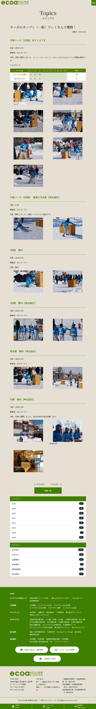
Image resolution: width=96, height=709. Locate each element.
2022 (48, 518)
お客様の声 (51, 632)
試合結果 (48, 574)
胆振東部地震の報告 (53, 639)
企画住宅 (41, 612)
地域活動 (41, 639)
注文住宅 (33, 612)
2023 (48, 513)
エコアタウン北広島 (69, 608)
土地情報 (33, 605)
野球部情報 (48, 569)
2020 (48, 527)
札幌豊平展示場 (63, 622)
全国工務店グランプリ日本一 (40, 598)
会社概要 (33, 639)
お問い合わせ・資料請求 (32, 649)
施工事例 (78, 632)
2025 (48, 503)
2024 (48, 508)
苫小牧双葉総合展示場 (37, 622)
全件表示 (48, 549)
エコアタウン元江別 (45, 605)
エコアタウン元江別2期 (62, 605)
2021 (48, 523)
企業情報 (48, 559)
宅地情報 (48, 564)
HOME (12, 593)
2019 (48, 532)
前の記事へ (41, 484)
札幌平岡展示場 (76, 622)
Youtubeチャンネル (64, 632)
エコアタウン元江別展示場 (52, 625)
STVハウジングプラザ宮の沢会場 (41, 627)
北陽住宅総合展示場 (36, 619)
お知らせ (48, 554)
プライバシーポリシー (62, 641)
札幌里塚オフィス (69, 625)
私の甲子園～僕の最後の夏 (39, 641)
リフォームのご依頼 (64, 649)
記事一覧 (48, 490)
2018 (48, 537)
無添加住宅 (50, 612)
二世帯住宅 (60, 612)
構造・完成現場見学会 (37, 632)
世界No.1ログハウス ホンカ (39, 615)
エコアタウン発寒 (54, 608)
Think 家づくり (77, 598)
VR (51, 641)
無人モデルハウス (78, 627)
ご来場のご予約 (47, 658)
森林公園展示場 (35, 625)
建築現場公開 (34, 634)
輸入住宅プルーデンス (73, 612)
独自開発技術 (34, 601)
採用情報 (65, 639)
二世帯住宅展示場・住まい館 (75, 619)
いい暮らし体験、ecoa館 (54, 619)
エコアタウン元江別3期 (38, 608)
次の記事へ (55, 484)
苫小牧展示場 (51, 622)
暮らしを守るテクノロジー (61, 598)
